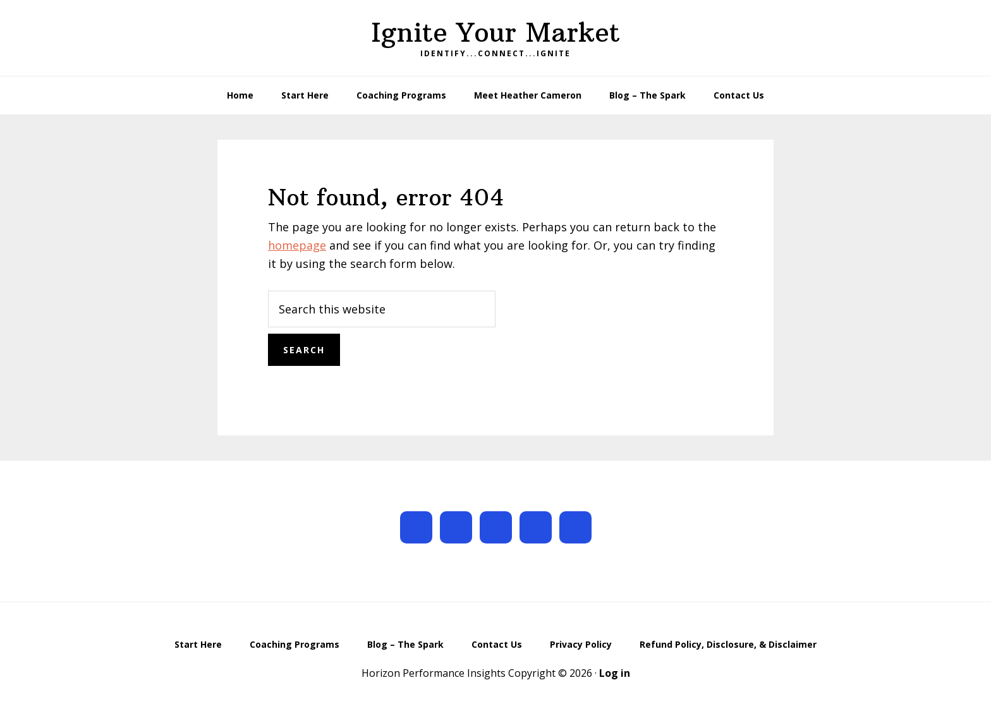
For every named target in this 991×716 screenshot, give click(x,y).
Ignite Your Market (495, 32)
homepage (297, 245)
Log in (614, 673)
